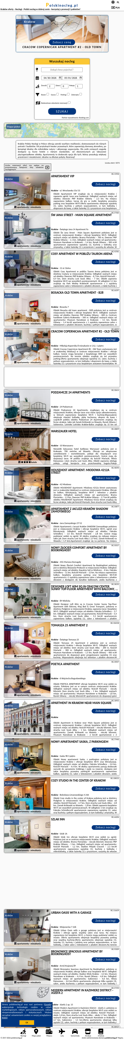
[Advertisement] (62, 881)
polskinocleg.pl (62, 5)
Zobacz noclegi (106, 184)
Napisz (120, 1038)
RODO (5, 1017)
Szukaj (62, 111)
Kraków (9, 179)
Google (48, 1004)
